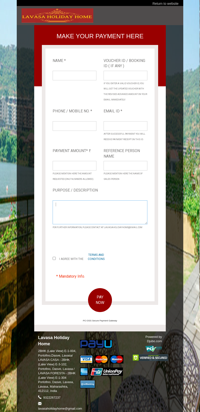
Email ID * (113, 111)
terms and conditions (96, 257)
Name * (59, 60)
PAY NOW (100, 300)
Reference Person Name (122, 153)
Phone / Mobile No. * (72, 111)
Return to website (165, 3)
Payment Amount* (72, 150)
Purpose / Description (75, 190)
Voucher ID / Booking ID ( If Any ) (124, 63)
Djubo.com (154, 341)
